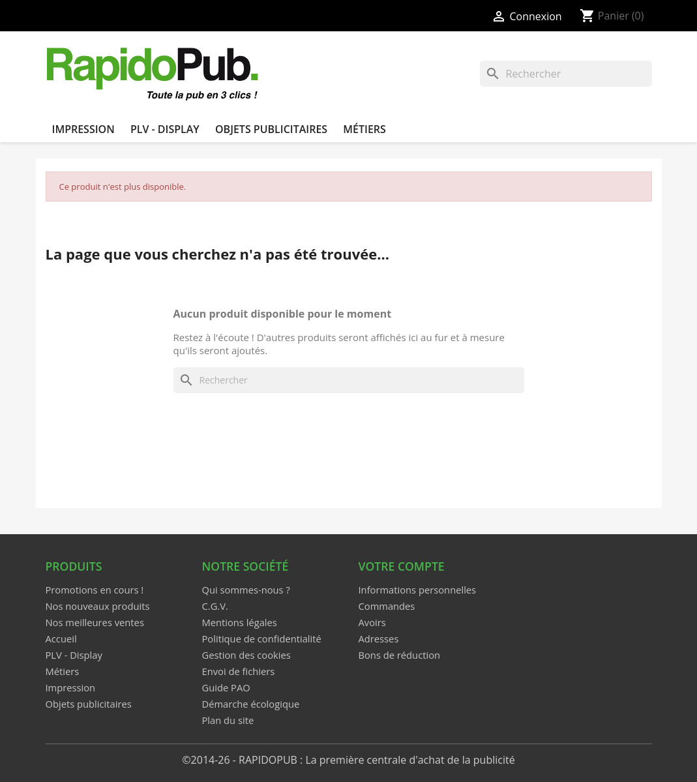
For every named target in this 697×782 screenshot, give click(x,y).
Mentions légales (239, 622)
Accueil (61, 638)
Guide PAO (226, 687)
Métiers (364, 129)
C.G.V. (215, 605)
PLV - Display (165, 129)
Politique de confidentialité (261, 638)
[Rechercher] (566, 74)
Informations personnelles (418, 589)
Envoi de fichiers (238, 671)
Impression (83, 129)
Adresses (379, 638)
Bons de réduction (400, 654)
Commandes (387, 605)
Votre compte (402, 566)
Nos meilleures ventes (95, 622)
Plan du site (228, 720)
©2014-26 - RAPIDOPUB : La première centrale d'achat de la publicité (348, 759)
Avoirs (372, 622)
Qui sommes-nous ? (246, 589)
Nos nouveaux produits (98, 605)
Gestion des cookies (246, 654)
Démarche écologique (251, 703)
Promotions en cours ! (95, 589)
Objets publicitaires (271, 129)
